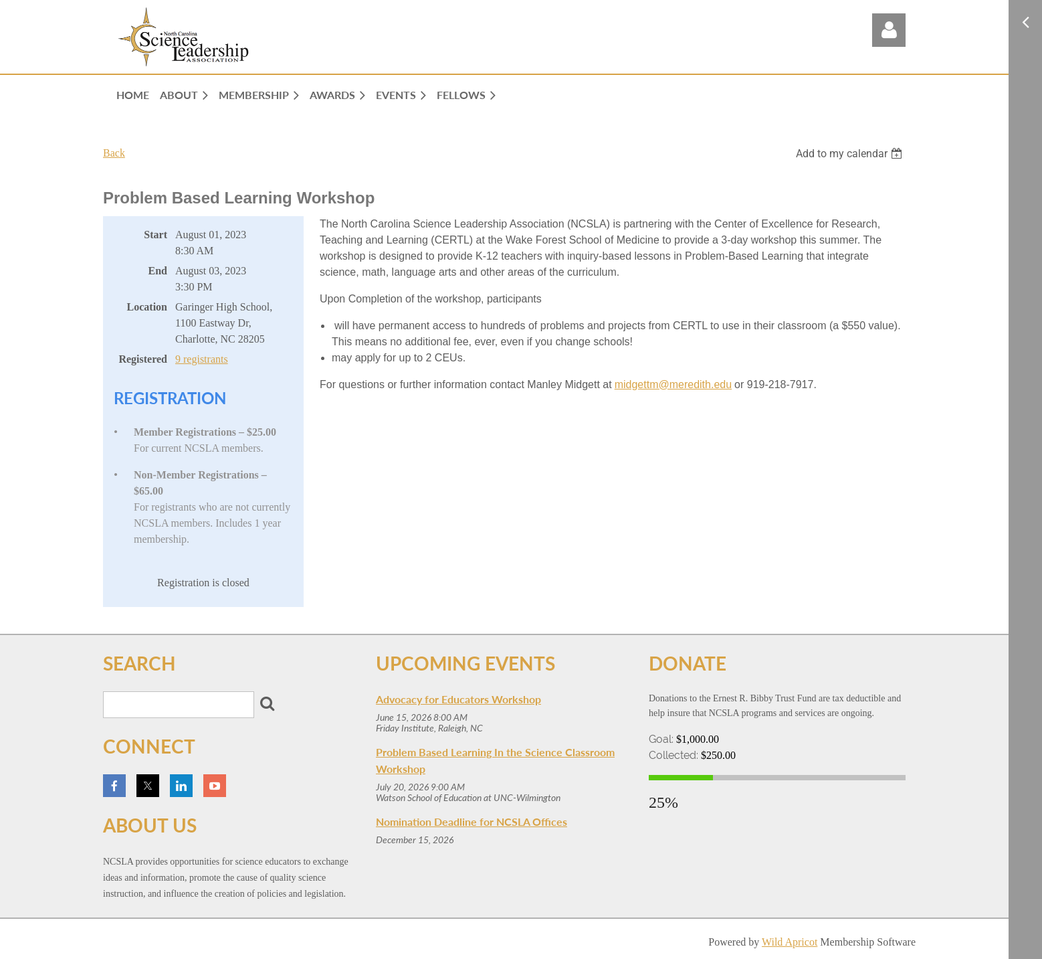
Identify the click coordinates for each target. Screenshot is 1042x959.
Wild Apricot (789, 942)
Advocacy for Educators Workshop (458, 699)
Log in (889, 30)
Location (147, 307)
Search (267, 703)
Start (155, 234)
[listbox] (851, 153)
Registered (142, 359)
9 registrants (201, 359)
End (157, 270)
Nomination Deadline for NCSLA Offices (471, 821)
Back (114, 153)
